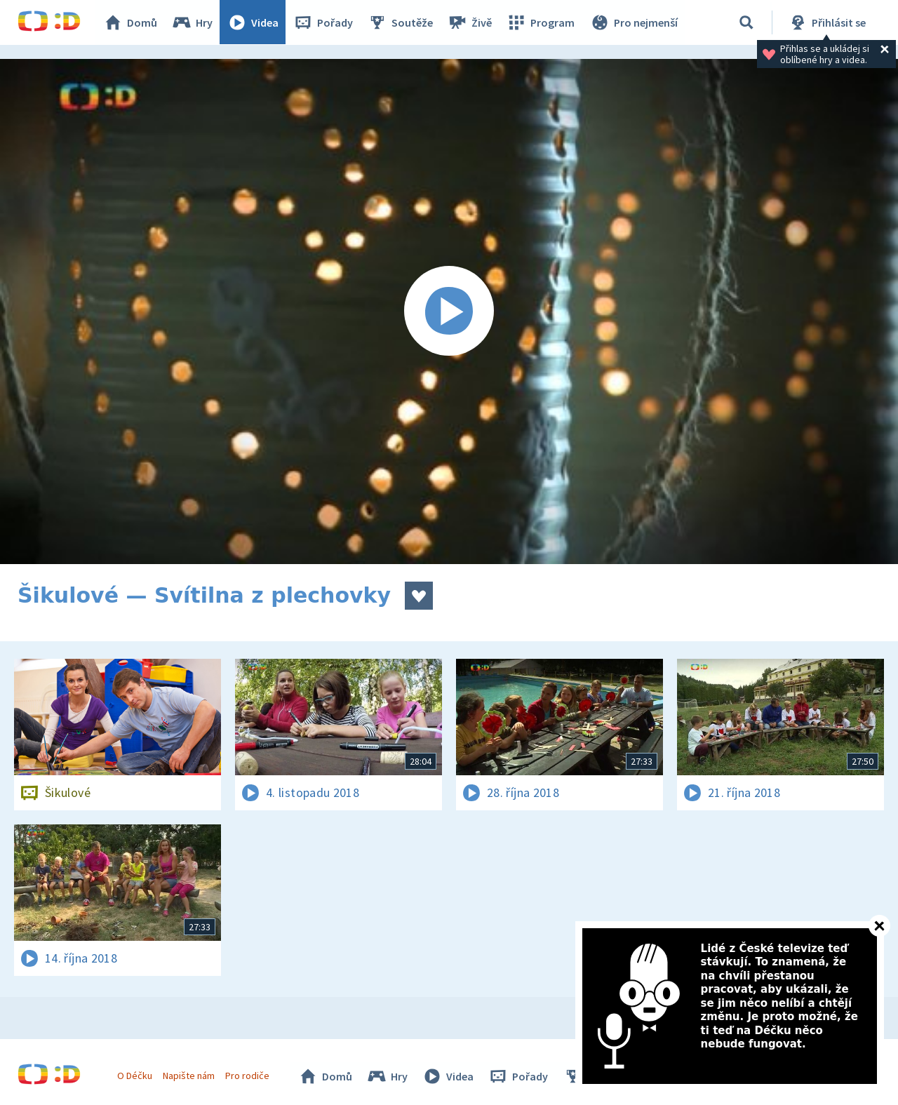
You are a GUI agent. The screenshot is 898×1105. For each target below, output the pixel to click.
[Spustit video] (449, 311)
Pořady (323, 22)
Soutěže (401, 22)
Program (541, 22)
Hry (192, 22)
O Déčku (134, 1075)
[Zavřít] (879, 926)
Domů (130, 22)
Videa (253, 22)
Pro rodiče (248, 1075)
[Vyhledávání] (746, 22)
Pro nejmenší (633, 22)
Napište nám (189, 1075)
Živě (470, 22)
